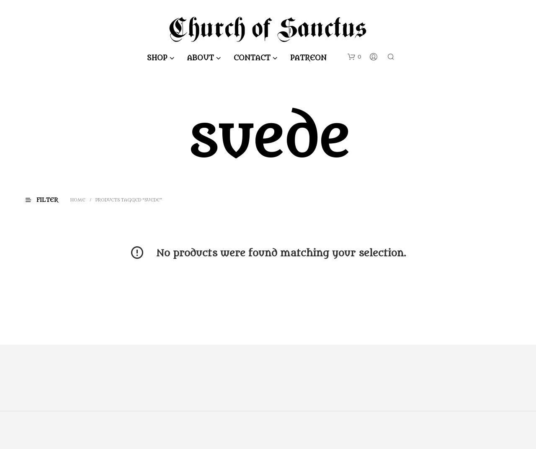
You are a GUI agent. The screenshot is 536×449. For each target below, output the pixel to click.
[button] (354, 57)
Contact (252, 58)
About (201, 58)
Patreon (309, 58)
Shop (157, 58)
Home (78, 200)
